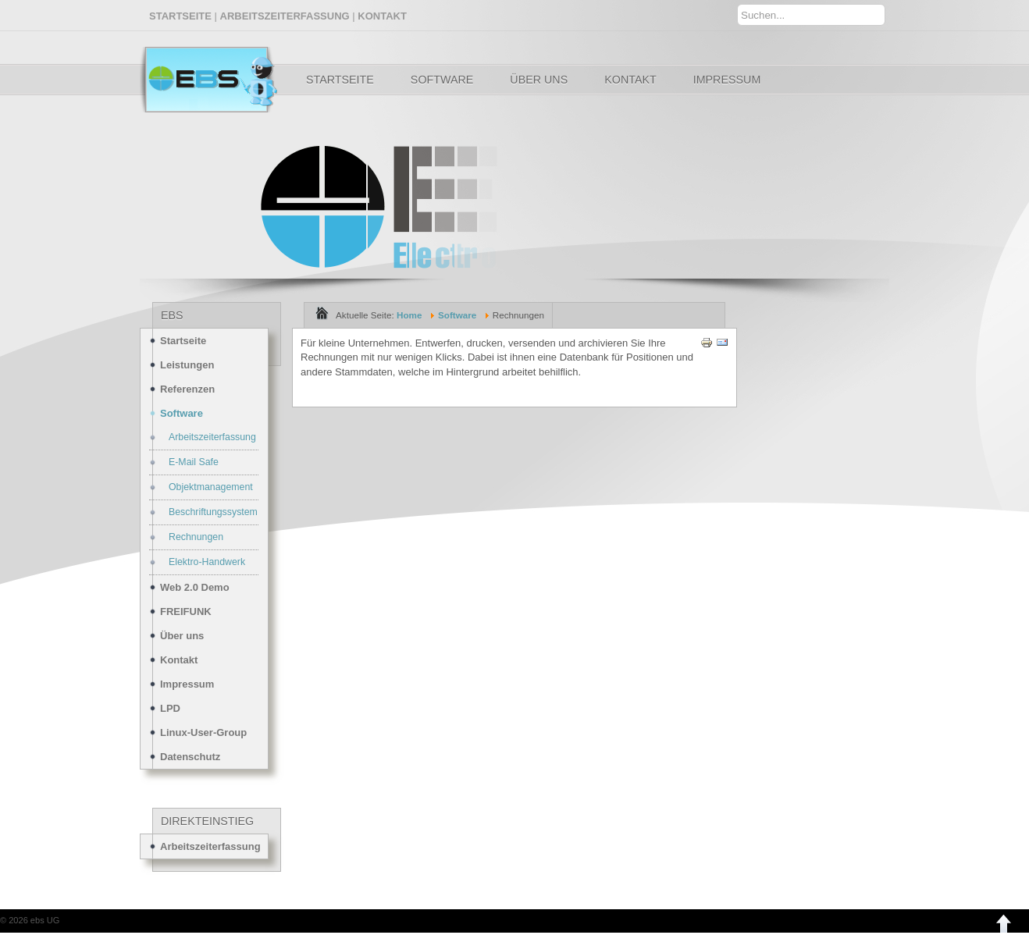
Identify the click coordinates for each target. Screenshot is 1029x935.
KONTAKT (382, 16)
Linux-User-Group (203, 732)
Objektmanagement (211, 487)
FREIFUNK (186, 611)
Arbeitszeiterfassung (212, 437)
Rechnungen (196, 536)
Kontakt (630, 79)
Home (409, 315)
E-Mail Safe (194, 462)
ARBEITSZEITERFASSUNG (285, 16)
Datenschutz (190, 757)
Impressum (727, 79)
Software (442, 79)
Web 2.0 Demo (195, 587)
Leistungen (187, 365)
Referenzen (187, 389)
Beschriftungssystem (213, 512)
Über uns (539, 79)
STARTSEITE (180, 16)
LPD (170, 708)
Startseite (340, 79)
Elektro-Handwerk (207, 561)
